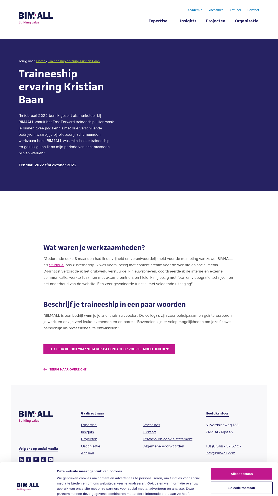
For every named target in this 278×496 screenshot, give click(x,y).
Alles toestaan (242, 445)
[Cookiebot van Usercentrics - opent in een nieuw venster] (28, 487)
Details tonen (234, 487)
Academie (195, 10)
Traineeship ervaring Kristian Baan (74, 61)
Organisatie (246, 21)
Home (41, 61)
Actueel (235, 10)
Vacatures (216, 10)
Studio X (56, 265)
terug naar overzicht (68, 369)
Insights (188, 21)
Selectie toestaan (241, 459)
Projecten (215, 21)
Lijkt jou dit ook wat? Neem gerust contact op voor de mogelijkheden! (109, 349)
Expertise (158, 21)
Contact (253, 10)
